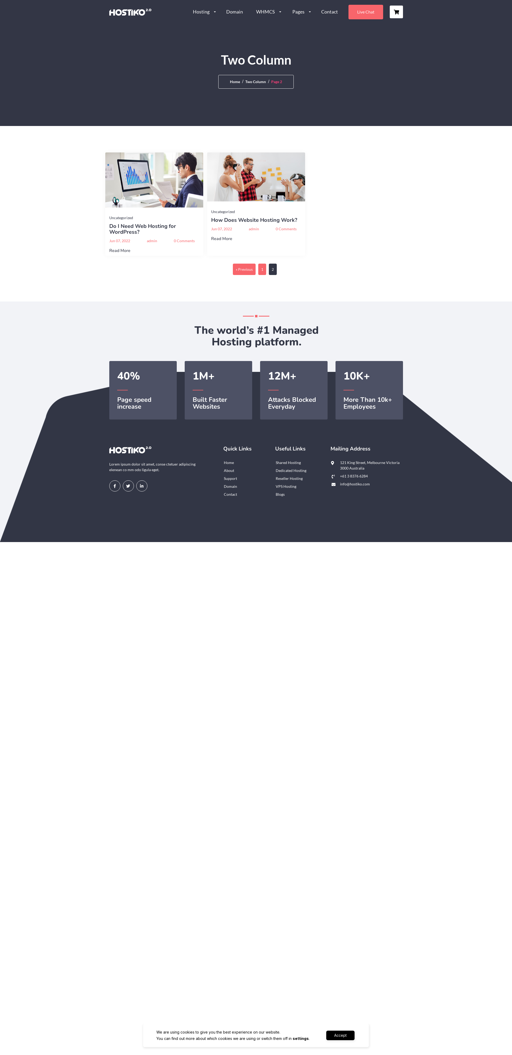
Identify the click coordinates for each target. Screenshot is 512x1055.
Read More (119, 251)
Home (235, 81)
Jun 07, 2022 (119, 240)
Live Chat (365, 11)
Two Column (255, 81)
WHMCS (265, 12)
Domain (234, 12)
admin (152, 240)
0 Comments (184, 240)
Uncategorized (121, 217)
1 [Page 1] (262, 269)
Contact (329, 12)
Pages (298, 12)
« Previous (244, 269)
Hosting (201, 12)
